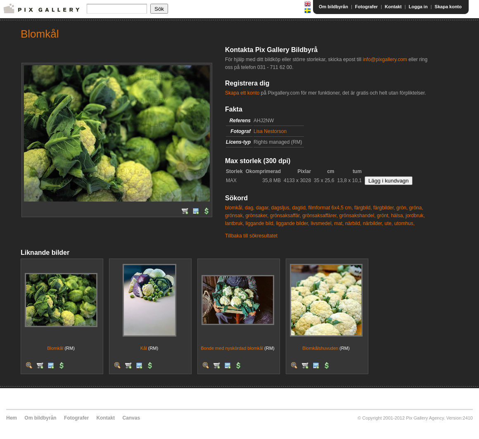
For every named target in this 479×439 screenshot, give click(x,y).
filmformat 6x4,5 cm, (330, 208)
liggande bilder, (292, 223)
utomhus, (404, 223)
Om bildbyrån (333, 6)
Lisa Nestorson (270, 131)
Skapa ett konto (242, 93)
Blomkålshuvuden (320, 348)
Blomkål (55, 348)
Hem (11, 418)
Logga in (418, 6)
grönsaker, (256, 215)
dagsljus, (280, 208)
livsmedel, (322, 223)
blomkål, (234, 208)
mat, (339, 223)
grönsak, (234, 215)
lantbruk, (234, 223)
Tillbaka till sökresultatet (251, 236)
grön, (402, 208)
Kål (143, 348)
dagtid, (299, 208)
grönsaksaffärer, (320, 215)
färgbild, (363, 208)
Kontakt (393, 6)
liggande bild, (260, 223)
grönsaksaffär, (285, 215)
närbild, (353, 223)
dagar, (263, 208)
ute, (388, 223)
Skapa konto (448, 6)
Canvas (131, 418)
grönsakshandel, (357, 215)
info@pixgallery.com (385, 59)
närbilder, (373, 223)
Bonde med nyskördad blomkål (232, 348)
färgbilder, (384, 208)
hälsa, (397, 215)
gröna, (416, 208)
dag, (249, 208)
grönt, (383, 215)
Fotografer (366, 6)
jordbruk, (415, 215)
